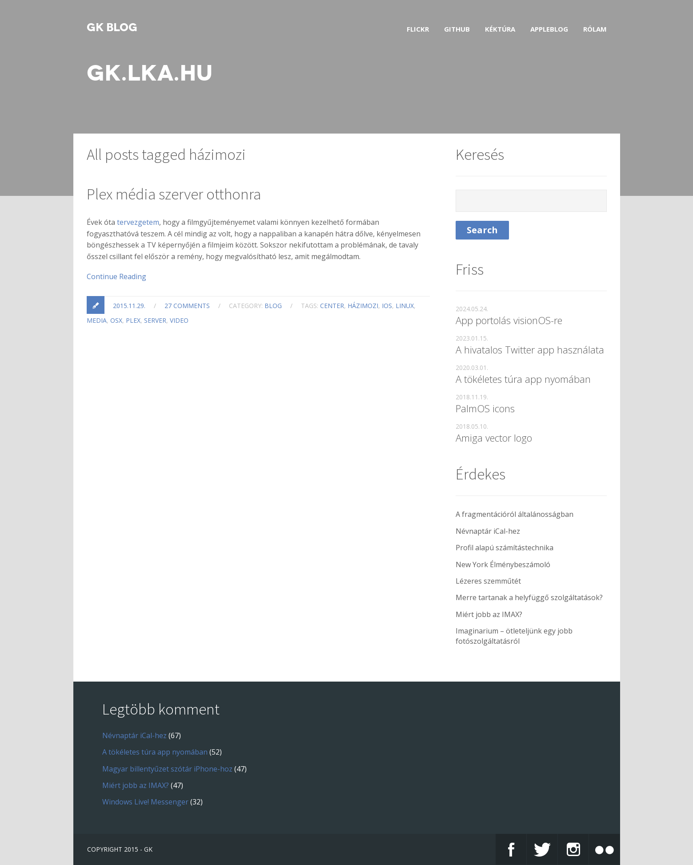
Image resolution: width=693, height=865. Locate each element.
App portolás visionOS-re (509, 320)
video (179, 320)
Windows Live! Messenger (145, 802)
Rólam (595, 28)
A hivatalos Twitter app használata (530, 349)
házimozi (363, 305)
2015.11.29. (129, 305)
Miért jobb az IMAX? (489, 614)
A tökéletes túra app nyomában (523, 379)
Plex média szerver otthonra (174, 194)
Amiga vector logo (494, 437)
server (155, 320)
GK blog (112, 27)
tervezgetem (138, 222)
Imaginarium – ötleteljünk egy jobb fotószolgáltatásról (514, 636)
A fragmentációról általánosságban (514, 514)
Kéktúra (500, 28)
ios (387, 305)
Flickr (418, 28)
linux (405, 305)
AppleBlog (549, 28)
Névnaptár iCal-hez (488, 531)
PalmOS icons (485, 408)
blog (273, 305)
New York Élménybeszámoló (503, 564)
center (332, 305)
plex (133, 320)
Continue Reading (116, 276)
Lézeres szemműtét (488, 581)
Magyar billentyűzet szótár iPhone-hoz (167, 769)
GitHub (457, 28)
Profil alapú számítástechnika (504, 547)
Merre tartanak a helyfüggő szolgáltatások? (529, 597)
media (97, 320)
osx (116, 320)
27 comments (187, 305)
